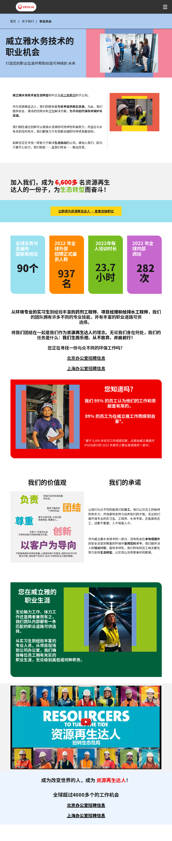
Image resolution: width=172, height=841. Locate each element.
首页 (13, 21)
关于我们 (28, 21)
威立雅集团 (67, 95)
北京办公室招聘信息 (86, 358)
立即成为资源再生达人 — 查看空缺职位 (86, 211)
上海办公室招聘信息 (86, 368)
